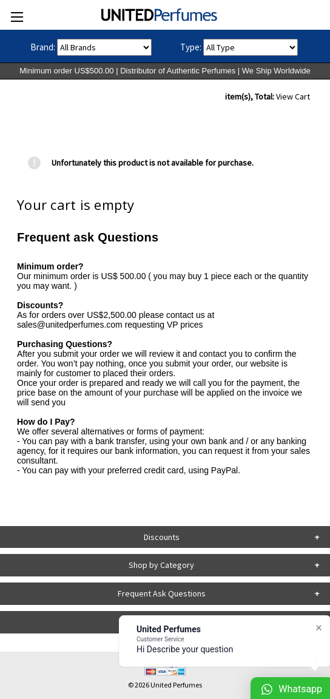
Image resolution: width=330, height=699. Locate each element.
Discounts (162, 537)
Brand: (42, 47)
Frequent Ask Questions (162, 593)
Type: (190, 47)
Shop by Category (161, 564)
